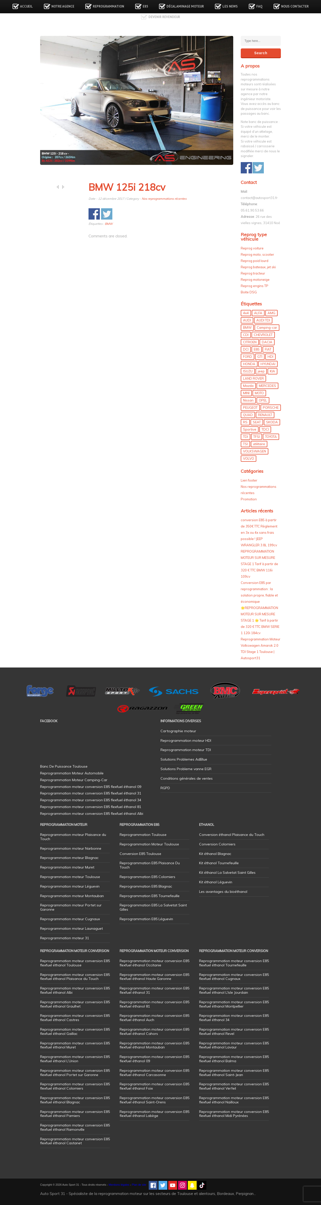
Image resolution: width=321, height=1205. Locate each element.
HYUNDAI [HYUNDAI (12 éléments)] (268, 364)
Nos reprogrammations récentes (164, 198)
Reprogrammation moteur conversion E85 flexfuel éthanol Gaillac (75, 1031)
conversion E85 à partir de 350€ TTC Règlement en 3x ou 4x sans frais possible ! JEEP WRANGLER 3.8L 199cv (259, 532)
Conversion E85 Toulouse (140, 853)
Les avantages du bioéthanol (223, 891)
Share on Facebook (94, 214)
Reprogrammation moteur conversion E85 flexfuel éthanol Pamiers (75, 1113)
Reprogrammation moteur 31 (64, 938)
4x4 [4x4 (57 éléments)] (246, 313)
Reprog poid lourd (254, 261)
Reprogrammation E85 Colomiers (147, 877)
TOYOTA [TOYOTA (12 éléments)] (271, 437)
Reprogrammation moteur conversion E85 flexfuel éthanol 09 (154, 1058)
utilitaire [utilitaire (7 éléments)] (259, 444)
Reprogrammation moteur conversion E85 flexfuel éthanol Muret (75, 1045)
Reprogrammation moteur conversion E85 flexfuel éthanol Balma (234, 1058)
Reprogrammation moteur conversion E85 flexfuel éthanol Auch (154, 1017)
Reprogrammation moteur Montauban (72, 896)
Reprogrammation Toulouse (143, 834)
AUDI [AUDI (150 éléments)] (247, 320)
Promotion (249, 499)
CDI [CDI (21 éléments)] (246, 335)
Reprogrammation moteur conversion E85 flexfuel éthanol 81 (154, 1004)
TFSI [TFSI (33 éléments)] (256, 437)
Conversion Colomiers (217, 844)
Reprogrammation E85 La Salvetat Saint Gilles (153, 907)
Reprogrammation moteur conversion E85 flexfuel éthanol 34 (234, 1017)
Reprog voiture (252, 248)
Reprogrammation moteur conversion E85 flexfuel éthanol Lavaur (234, 1045)
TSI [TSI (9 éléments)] (245, 444)
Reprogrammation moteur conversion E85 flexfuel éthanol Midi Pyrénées (234, 1113)
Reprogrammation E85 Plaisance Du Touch (150, 865)
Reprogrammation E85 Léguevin (146, 919)
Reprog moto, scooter (257, 254)
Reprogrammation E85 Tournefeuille (150, 896)
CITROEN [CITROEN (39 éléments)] (250, 342)
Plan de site (139, 1184)
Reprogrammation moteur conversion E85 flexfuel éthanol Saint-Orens (154, 1100)
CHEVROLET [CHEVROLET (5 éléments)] (263, 335)
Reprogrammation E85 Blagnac (146, 886)
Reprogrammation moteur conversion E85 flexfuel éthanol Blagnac (75, 1100)
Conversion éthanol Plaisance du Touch (231, 834)
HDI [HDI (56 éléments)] (270, 357)
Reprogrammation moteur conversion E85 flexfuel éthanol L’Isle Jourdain (234, 990)
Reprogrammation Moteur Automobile (72, 773)
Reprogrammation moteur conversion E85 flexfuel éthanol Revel (234, 1031)
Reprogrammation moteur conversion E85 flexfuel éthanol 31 (154, 990)
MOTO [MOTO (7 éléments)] (259, 393)
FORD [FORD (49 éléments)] (247, 357)
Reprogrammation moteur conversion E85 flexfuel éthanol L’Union (75, 1058)
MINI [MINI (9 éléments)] (246, 393)
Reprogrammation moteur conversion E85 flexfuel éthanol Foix (154, 1086)
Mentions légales (119, 1184)
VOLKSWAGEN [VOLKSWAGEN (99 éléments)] (254, 451)
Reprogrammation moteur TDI (185, 750)
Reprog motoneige (255, 280)
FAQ (259, 6)
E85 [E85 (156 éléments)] (257, 349)
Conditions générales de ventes (186, 778)
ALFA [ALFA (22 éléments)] (258, 313)
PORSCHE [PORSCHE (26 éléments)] (271, 408)
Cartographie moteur (178, 731)
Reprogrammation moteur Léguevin (70, 886)
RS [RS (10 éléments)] (245, 422)
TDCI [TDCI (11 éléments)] (265, 429)
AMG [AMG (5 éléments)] (271, 313)
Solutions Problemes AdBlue (183, 759)
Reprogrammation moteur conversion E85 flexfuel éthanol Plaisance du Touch (75, 976)
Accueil (26, 6)
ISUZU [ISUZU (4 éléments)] (248, 371)
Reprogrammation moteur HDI (185, 740)
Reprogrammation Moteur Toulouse (149, 844)
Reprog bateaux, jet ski (258, 267)
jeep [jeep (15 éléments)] (261, 371)
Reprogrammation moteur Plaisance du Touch (73, 836)
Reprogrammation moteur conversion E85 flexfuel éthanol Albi (75, 990)
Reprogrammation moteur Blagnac (69, 857)
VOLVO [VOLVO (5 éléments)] (248, 458)
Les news (230, 6)
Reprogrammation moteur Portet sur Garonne (71, 907)
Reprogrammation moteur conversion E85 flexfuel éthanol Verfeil (234, 1086)
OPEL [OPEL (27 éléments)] (263, 400)
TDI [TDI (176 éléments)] (245, 437)
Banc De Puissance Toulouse (64, 766)
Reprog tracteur (253, 273)
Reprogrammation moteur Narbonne (70, 848)
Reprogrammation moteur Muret (67, 867)
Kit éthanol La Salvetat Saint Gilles (227, 872)
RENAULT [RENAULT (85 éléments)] (265, 415)
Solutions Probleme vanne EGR (185, 769)
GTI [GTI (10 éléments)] (259, 357)
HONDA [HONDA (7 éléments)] (249, 364)
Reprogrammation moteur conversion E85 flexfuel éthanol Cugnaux (234, 976)
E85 (145, 6)
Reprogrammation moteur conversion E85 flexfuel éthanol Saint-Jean (234, 1072)
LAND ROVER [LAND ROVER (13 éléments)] (253, 378)
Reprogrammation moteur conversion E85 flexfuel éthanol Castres (75, 1017)
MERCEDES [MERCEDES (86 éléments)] (267, 386)
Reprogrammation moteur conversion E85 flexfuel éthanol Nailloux (234, 1100)
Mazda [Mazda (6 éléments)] (248, 386)
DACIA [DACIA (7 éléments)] (267, 342)
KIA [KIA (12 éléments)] (272, 371)
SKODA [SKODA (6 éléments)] (272, 422)
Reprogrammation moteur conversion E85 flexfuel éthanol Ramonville (75, 1127)
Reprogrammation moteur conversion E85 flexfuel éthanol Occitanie (154, 963)
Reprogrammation (108, 6)
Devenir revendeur (164, 17)
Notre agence (62, 6)
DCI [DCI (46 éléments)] (246, 349)
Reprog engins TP (254, 286)
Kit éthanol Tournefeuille (219, 863)
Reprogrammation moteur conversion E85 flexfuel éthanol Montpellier (234, 1004)
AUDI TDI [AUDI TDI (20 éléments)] (263, 320)
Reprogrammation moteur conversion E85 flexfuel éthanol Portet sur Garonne (75, 1072)
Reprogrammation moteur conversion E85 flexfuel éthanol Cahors (154, 1031)
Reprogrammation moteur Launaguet (71, 928)
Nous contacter (295, 6)
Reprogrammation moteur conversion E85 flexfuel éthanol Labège (154, 1113)
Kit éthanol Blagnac (215, 853)
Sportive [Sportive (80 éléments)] (249, 429)
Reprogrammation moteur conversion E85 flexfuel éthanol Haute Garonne (154, 976)
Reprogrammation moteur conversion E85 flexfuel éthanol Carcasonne (154, 1072)
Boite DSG (249, 292)
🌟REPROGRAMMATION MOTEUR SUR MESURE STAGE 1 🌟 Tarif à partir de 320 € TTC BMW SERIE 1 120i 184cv (260, 620)
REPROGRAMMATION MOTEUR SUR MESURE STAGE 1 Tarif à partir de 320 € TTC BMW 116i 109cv (259, 563)
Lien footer (249, 480)
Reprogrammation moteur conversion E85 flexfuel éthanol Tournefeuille (234, 963)
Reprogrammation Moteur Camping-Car (73, 780)
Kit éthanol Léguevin (215, 882)
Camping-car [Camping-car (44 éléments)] (267, 327)
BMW (109, 224)
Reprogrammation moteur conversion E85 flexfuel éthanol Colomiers (75, 1086)
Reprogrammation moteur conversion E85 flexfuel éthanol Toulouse (75, 963)
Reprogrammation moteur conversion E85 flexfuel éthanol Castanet (75, 1141)
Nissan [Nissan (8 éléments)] (248, 400)
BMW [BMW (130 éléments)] (247, 327)
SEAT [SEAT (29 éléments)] (257, 422)
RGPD (165, 788)
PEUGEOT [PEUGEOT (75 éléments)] (250, 408)
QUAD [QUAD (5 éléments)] (248, 415)
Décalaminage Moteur (185, 6)
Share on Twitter (106, 214)
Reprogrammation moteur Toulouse (70, 877)
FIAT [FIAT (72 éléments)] (268, 349)
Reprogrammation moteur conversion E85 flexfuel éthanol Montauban (154, 1045)
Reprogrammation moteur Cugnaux (70, 919)
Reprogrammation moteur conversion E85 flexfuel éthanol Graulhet (75, 1004)
